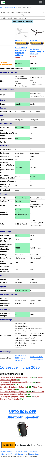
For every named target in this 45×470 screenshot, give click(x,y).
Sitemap (4, 454)
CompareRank (23, 454)
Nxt (1, 7)
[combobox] (22, 12)
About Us (10, 452)
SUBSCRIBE (8, 445)
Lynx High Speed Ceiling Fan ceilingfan (37, 51)
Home (3, 452)
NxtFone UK (12, 454)
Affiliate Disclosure (30, 452)
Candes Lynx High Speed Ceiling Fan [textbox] (14, 18)
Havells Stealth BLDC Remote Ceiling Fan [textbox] (15, 12)
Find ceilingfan (10, 7)
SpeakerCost (33, 454)
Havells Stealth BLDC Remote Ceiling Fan (20, 357)
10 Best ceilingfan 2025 (20, 367)
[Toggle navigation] (40, 2)
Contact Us (18, 452)
